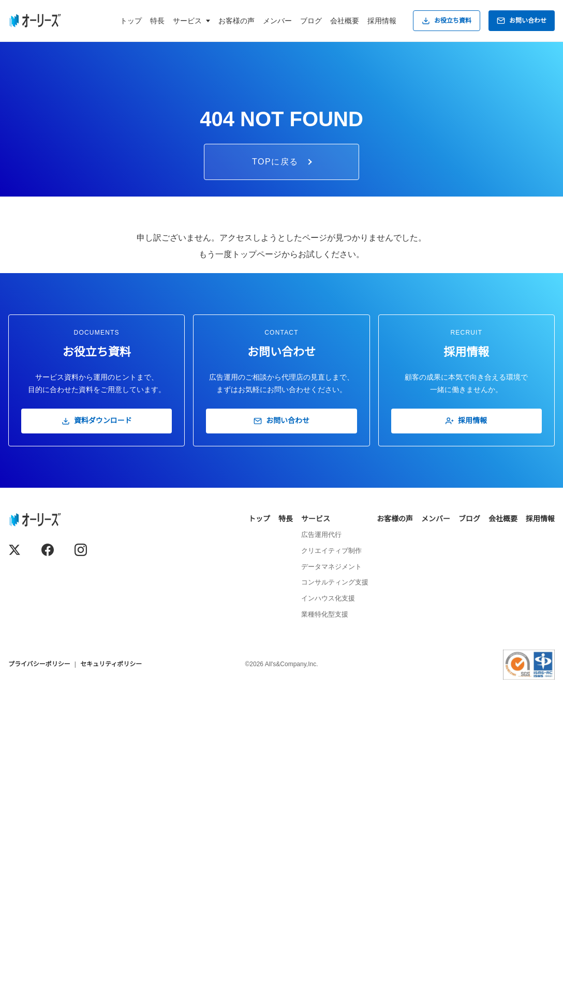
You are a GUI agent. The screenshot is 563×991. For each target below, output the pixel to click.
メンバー (277, 21)
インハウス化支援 (328, 898)
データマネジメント (331, 865)
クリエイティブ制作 (331, 849)
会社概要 (344, 21)
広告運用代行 (321, 834)
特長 (157, 21)
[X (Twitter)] (14, 848)
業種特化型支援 (324, 913)
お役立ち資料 (446, 21)
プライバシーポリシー (39, 963)
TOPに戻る (282, 461)
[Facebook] (47, 848)
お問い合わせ (521, 21)
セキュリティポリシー (111, 963)
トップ (131, 21)
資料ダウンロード (97, 720)
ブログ (311, 21)
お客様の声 (236, 21)
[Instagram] (80, 848)
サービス (315, 818)
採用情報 (381, 21)
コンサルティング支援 (334, 881)
